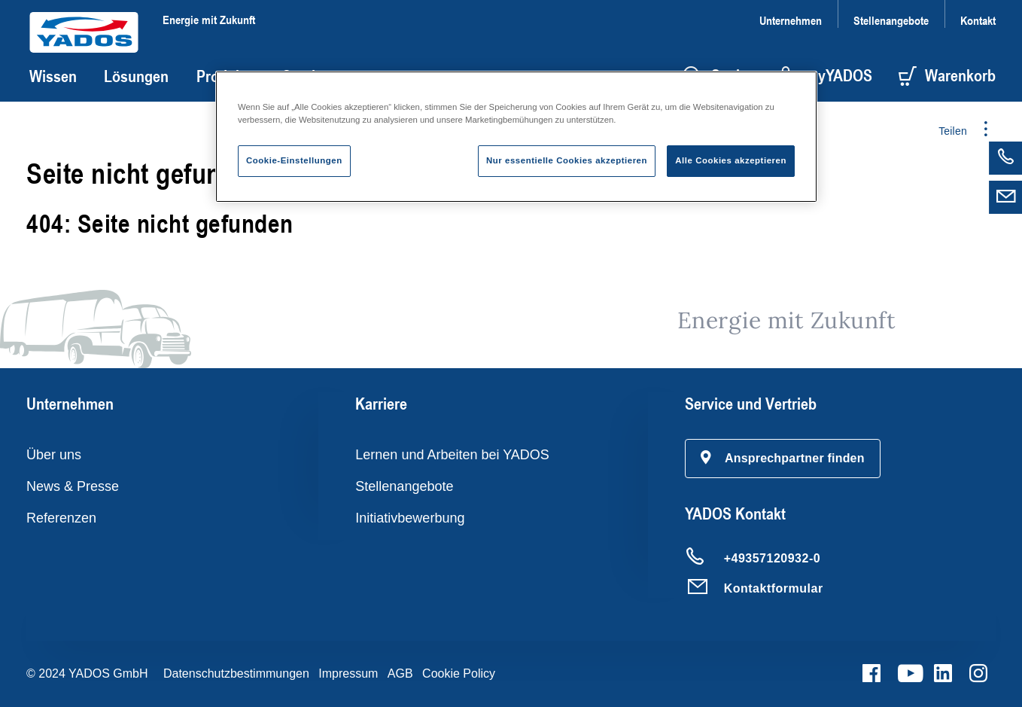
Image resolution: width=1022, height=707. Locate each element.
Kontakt (978, 20)
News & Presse (72, 486)
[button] (783, 458)
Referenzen (61, 518)
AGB (400, 673)
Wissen (53, 76)
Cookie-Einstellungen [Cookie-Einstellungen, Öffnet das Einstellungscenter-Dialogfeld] (294, 160)
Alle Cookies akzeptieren (730, 160)
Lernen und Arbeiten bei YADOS (452, 454)
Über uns (53, 454)
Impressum (348, 673)
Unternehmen (790, 20)
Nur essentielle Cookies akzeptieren (566, 160)
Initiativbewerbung (409, 518)
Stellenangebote (891, 20)
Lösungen (136, 76)
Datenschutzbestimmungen (236, 673)
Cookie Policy (458, 673)
